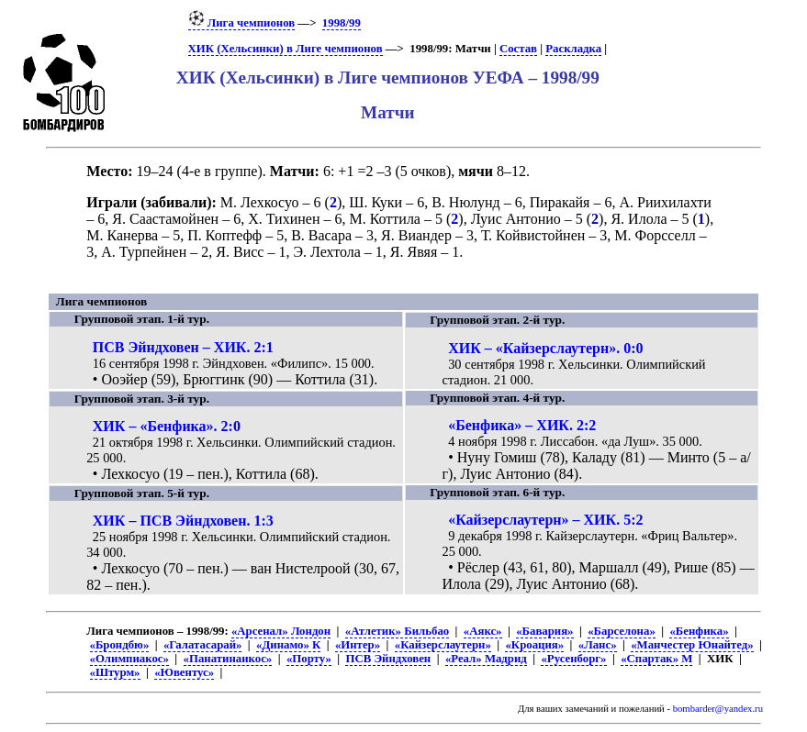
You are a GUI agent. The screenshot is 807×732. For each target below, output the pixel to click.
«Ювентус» (184, 672)
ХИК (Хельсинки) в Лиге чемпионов (285, 48)
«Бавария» (544, 631)
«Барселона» (622, 631)
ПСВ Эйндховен (388, 658)
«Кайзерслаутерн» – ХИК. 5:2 (545, 519)
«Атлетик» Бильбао (397, 631)
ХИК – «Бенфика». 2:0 (167, 426)
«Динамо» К (288, 644)
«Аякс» (483, 631)
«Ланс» (597, 644)
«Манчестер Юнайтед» (692, 644)
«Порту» (308, 658)
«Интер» (357, 644)
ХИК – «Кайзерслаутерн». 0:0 (545, 348)
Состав (518, 48)
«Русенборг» (573, 658)
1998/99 (341, 23)
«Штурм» (115, 672)
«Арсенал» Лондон (281, 631)
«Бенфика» (698, 631)
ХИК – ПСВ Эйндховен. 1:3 (183, 520)
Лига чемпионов (242, 23)
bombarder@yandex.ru (718, 709)
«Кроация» (534, 644)
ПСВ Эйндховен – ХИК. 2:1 (183, 347)
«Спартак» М (656, 658)
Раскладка (573, 48)
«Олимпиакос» (129, 658)
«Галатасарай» (202, 644)
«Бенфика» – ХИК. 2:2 (522, 425)
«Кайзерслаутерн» (443, 644)
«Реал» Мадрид (486, 658)
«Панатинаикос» (228, 658)
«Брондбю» (120, 644)
